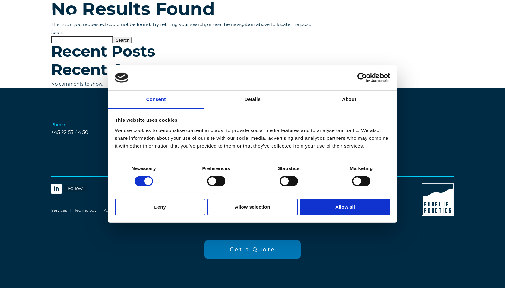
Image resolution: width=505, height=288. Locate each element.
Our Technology (268, 24)
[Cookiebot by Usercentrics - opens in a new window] (362, 77)
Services (220, 24)
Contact (351, 24)
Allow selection (252, 207)
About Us (316, 24)
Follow (75, 188)
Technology (85, 210)
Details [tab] (252, 99)
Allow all (345, 207)
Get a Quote (418, 24)
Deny (160, 207)
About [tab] (349, 99)
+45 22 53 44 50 (69, 132)
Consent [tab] (156, 99)
